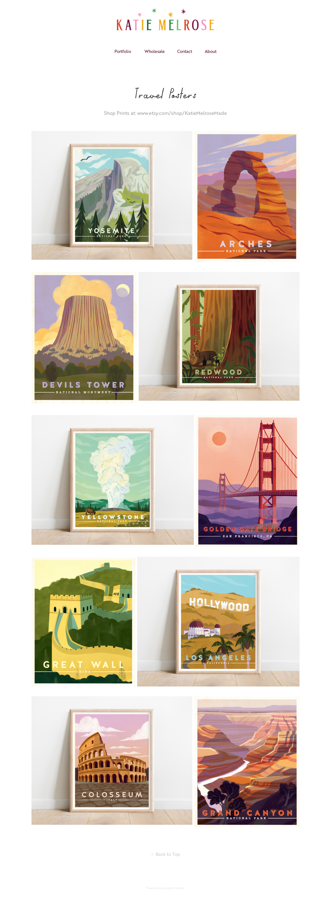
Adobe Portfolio (174, 888)
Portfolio (122, 51)
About (211, 51)
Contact (184, 51)
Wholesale (155, 51)
